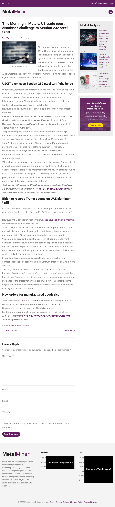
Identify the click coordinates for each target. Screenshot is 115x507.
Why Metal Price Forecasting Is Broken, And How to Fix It (104, 71)
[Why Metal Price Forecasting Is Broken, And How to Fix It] (88, 73)
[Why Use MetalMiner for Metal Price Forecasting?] (88, 54)
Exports (13, 325)
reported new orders (32, 300)
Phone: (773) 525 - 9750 (104, 4)
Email (5, 401)
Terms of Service (90, 502)
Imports (28, 325)
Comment (8, 356)
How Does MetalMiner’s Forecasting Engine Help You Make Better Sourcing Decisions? (95, 33)
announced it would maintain (60, 219)
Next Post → (69, 330)
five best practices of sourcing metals (47, 315)
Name (5, 389)
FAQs (92, 4)
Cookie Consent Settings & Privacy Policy (66, 502)
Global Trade (21, 325)
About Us (5, 3)
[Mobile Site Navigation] (110, 12)
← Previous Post (10, 330)
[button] (105, 12)
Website (6, 412)
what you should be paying (50, 188)
